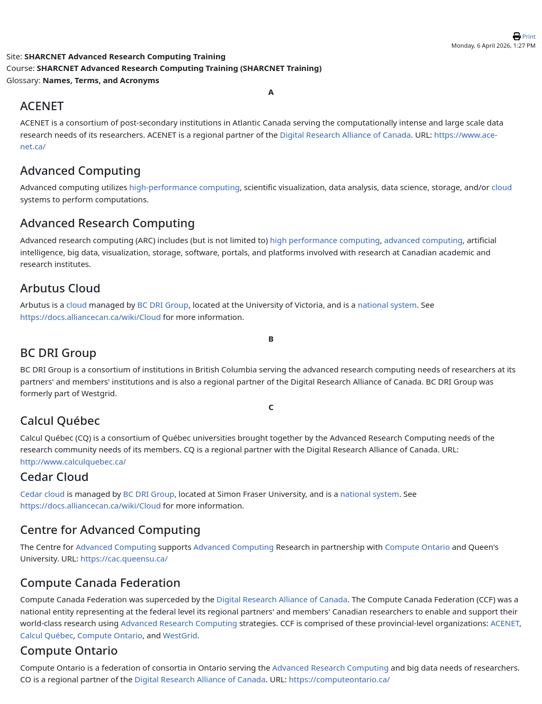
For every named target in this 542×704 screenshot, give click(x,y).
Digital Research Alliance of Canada (345, 134)
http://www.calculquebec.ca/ (73, 461)
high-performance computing (184, 187)
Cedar (31, 493)
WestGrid (180, 635)
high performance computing (325, 240)
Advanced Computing (116, 546)
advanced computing (423, 240)
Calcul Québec (46, 635)
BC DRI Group (162, 304)
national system (387, 304)
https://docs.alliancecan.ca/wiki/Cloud (90, 316)
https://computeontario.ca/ (339, 679)
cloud (502, 187)
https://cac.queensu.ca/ (124, 558)
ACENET (505, 623)
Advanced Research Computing (179, 623)
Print (529, 36)
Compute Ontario (417, 546)
